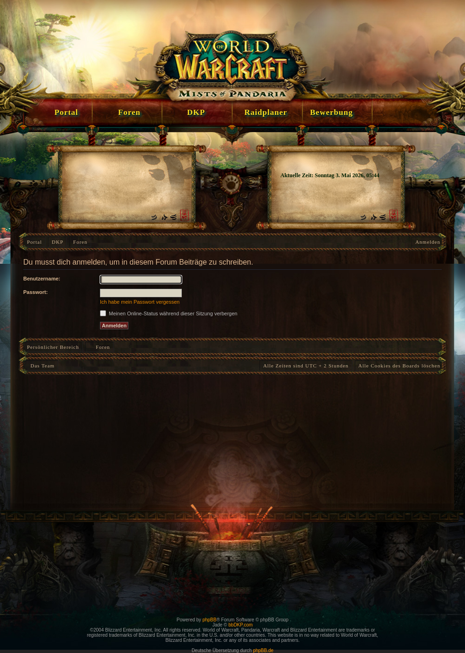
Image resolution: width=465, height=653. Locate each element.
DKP (57, 242)
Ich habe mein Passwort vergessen (139, 302)
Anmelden (427, 242)
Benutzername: (41, 278)
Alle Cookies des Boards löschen (399, 365)
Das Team (40, 365)
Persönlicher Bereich (53, 347)
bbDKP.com (240, 624)
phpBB (209, 619)
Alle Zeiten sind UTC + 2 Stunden (306, 365)
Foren (80, 242)
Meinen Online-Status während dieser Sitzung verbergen (168, 313)
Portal (34, 242)
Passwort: (35, 292)
